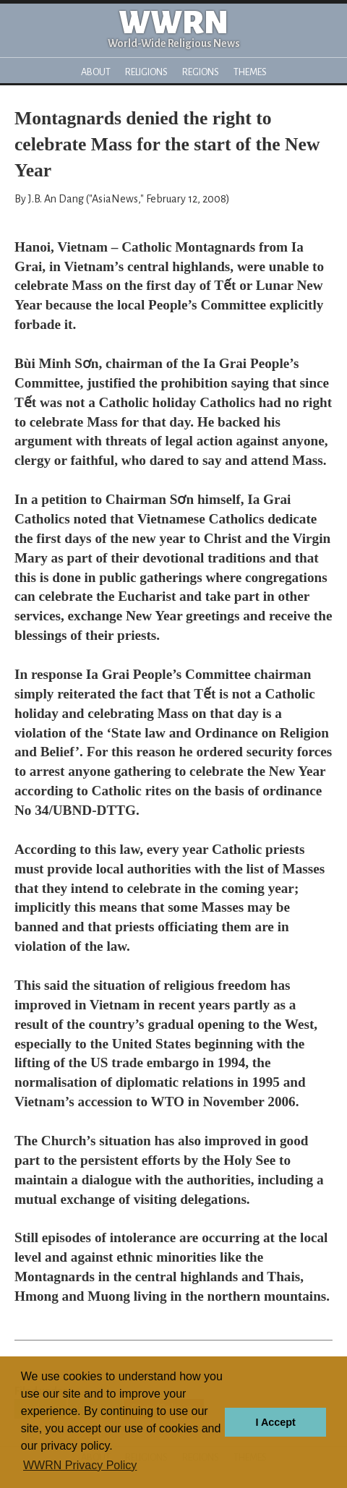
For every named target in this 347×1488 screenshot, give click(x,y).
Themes (250, 72)
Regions (200, 72)
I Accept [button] (275, 1422)
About (96, 72)
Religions (146, 72)
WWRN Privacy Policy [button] (80, 1465)
